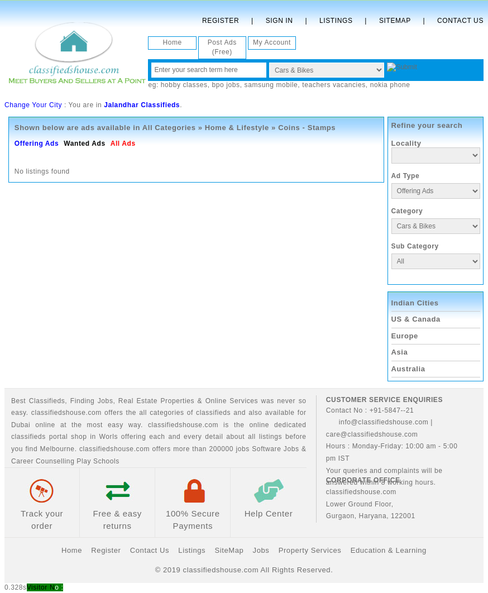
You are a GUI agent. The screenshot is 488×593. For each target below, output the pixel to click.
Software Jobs (275, 449)
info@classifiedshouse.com (377, 422)
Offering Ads (37, 143)
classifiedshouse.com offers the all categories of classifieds (132, 413)
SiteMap (228, 550)
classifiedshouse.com (114, 449)
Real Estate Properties (156, 401)
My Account (272, 42)
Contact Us (460, 21)
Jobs (105, 401)
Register (220, 21)
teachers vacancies (334, 85)
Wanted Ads (84, 143)
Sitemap (395, 21)
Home (171, 42)
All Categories (169, 127)
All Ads (123, 143)
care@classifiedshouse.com (372, 434)
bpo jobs (226, 85)
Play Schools (97, 461)
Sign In (279, 21)
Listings (335, 21)
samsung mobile (271, 85)
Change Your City (33, 105)
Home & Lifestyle (237, 127)
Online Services (232, 401)
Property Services (310, 550)
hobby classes (184, 85)
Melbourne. (58, 449)
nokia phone (390, 85)
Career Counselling (43, 461)
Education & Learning (389, 550)
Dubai (20, 425)
